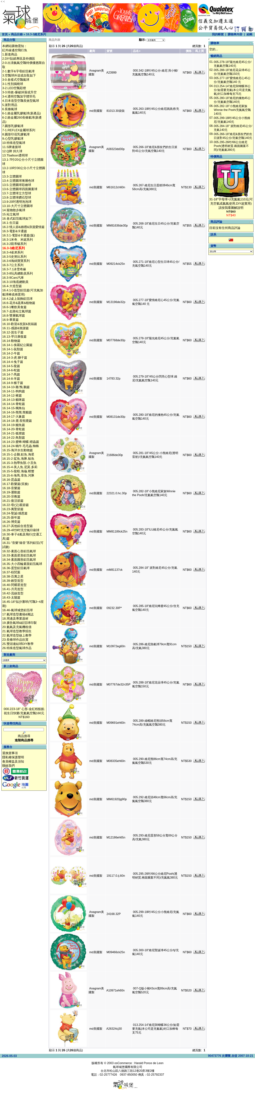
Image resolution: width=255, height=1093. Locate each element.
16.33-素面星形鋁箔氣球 (19, 555)
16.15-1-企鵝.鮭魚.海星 (18, 454)
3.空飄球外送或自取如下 (19, 75)
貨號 (109, 51)
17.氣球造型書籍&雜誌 (18, 614)
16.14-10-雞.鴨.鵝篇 (16, 387)
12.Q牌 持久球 (12, 151)
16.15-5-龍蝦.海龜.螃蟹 (18, 471)
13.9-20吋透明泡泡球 (17, 201)
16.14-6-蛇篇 (11, 370)
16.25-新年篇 (11, 517)
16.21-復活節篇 (12, 500)
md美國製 (95, 110)
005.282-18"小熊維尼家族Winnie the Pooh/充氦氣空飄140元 (232, 109)
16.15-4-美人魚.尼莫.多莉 (19, 467)
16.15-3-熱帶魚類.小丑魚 (19, 463)
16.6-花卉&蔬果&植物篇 (18, 303)
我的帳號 (218, 34)
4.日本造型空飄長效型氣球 (20, 100)
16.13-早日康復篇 (14, 336)
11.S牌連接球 (11, 147)
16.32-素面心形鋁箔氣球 (19, 551)
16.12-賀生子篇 (12, 332)
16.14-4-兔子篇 (12, 362)
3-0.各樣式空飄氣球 (15, 79)
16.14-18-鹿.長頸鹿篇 (17, 421)
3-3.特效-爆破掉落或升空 (19, 92)
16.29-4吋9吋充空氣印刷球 (20, 530)
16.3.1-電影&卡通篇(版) (18, 235)
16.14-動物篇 (11, 341)
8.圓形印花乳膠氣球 (16, 134)
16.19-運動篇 (11, 492)
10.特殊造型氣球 (13, 143)
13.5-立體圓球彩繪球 (16, 185)
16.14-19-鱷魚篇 (13, 425)
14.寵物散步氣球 (13, 210)
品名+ (136, 51)
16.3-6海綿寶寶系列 (16, 261)
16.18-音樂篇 (11, 488)
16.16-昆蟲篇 (11, 479)
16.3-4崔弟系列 (12, 252)
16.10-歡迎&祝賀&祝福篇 (19, 324)
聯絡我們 (8, 765)
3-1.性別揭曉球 (12, 84)
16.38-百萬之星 (12, 576)
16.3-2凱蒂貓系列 (14, 244)
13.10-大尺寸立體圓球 (17, 206)
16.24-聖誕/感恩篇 (14, 513)
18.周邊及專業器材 (15, 618)
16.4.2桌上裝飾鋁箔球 (17, 298)
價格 (189, 51)
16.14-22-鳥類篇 (13, 437)
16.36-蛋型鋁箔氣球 (16, 568)
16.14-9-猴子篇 (12, 383)
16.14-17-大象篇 (13, 416)
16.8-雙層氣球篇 (13, 315)
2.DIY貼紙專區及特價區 (18, 58)
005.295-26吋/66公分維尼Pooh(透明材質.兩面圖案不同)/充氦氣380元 (231, 146)
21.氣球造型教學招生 (17, 631)
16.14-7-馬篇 (11, 374)
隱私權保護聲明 (13, 757)
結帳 (249, 34)
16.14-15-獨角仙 (13, 408)
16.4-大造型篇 (12, 286)
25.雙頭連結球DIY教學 (18, 644)
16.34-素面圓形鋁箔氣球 (19, 559)
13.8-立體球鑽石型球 (16, 197)
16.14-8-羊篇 (11, 378)
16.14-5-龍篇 (11, 366)
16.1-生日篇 (10, 223)
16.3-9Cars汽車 (13, 277)
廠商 (92, 51)
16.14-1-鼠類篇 (12, 349)
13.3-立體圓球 (12, 176)
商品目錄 (17, 34)
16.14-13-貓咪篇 (13, 399)
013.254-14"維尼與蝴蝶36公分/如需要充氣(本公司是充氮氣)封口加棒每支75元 (155, 1028)
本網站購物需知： (14, 46)
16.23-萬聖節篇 (12, 509)
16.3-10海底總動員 (15, 282)
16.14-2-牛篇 (11, 353)
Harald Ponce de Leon (148, 1063)
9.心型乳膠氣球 (12, 138)
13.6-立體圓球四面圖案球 (19, 189)
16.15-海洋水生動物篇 (17, 450)
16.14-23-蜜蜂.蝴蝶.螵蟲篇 (20, 442)
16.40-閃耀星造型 (14, 585)
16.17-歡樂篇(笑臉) (15, 484)
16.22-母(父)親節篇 (15, 505)
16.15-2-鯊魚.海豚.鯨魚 (18, 458)
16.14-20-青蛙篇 (13, 429)
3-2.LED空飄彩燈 (14, 88)
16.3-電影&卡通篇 (14, 231)
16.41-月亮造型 (12, 589)
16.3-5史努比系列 (14, 256)
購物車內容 (235, 34)
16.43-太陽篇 (11, 597)
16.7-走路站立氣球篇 (16, 311)
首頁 (5, 34)
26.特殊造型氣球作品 (17, 648)
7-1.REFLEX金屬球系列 (18, 130)
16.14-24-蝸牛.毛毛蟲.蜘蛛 (20, 446)
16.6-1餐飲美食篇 (14, 307)
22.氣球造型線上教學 (17, 635)
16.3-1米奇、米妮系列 (17, 239)
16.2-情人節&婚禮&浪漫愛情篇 (23, 227)
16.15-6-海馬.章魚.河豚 (18, 475)
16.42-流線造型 (12, 593)
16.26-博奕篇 (11, 522)
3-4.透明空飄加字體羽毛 (19, 96)
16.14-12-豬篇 (12, 395)
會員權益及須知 (13, 761)
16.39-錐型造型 (12, 580)
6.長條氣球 (9, 109)
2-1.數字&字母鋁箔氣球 (18, 71)
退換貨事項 (10, 753)
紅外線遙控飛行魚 (14, 50)
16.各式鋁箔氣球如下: (17, 218)
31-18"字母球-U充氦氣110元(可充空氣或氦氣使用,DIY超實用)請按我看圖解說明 (231, 204)
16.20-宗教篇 (11, 496)
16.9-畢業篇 (10, 320)
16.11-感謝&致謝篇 (15, 328)
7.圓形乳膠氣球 (12, 126)
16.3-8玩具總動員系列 (17, 273)
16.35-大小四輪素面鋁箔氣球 (22, 564)
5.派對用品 (9, 105)
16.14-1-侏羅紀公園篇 (17, 345)
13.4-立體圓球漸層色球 (18, 180)
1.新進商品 (9, 54)
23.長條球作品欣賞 (15, 639)
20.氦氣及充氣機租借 (17, 627)
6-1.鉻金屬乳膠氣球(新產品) (21, 113)
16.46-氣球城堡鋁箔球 (17, 610)
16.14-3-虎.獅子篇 (14, 357)
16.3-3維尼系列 (36, 34)
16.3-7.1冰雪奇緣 (14, 269)
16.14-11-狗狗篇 (13, 391)
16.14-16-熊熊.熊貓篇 (17, 412)
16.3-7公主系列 (12, 265)
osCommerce (123, 1063)
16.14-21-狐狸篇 (13, 433)
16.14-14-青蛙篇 (13, 404)
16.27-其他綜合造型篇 (17, 526)
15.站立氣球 (10, 214)
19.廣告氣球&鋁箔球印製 (19, 623)
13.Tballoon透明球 (15, 155)
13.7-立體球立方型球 (16, 193)
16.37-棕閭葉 (11, 572)
